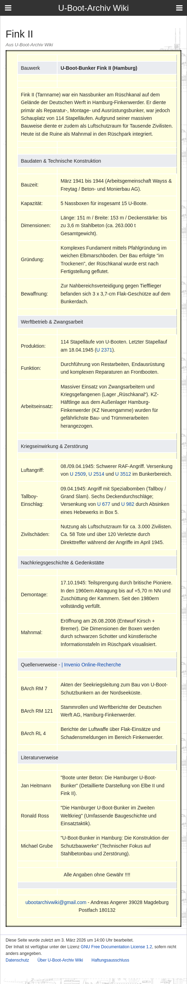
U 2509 (78, 474)
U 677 (103, 504)
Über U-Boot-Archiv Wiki (60, 960)
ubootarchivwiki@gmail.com (56, 902)
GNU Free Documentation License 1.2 (116, 946)
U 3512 (123, 474)
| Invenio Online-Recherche (91, 664)
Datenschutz (17, 960)
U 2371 (104, 350)
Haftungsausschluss (110, 960)
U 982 (127, 504)
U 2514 (96, 474)
